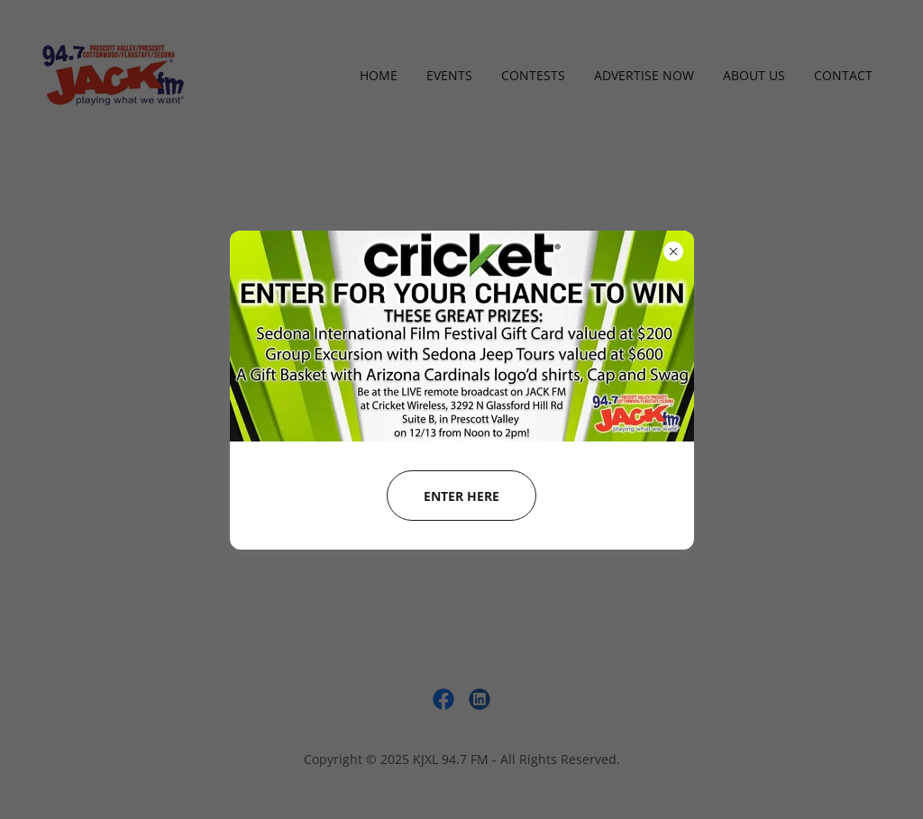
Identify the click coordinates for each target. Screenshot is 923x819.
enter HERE (461, 496)
